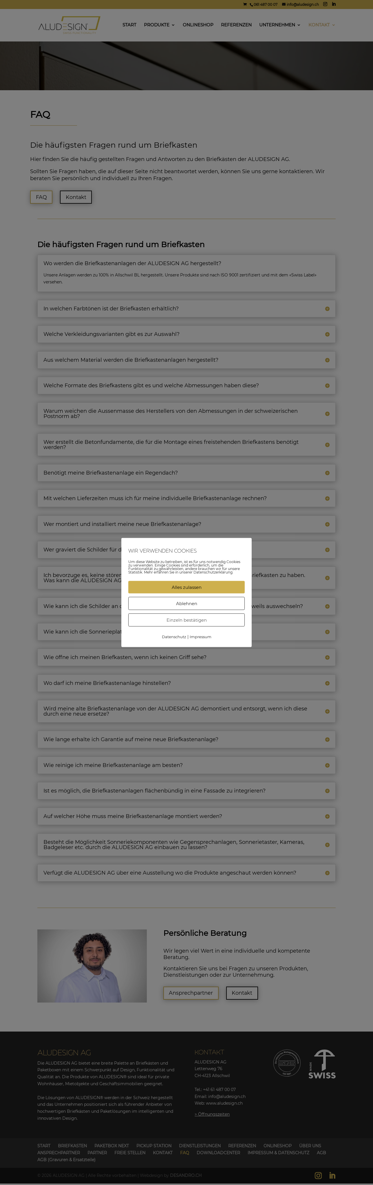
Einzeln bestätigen (187, 620)
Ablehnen (186, 603)
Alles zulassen (187, 587)
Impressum (200, 636)
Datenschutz (174, 636)
